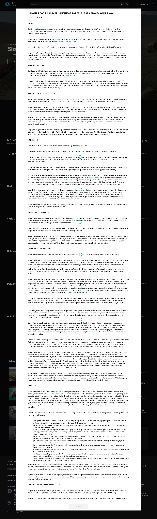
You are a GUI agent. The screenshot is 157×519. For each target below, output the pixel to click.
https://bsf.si (32, 31)
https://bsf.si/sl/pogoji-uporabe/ (64, 41)
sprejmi (78, 506)
